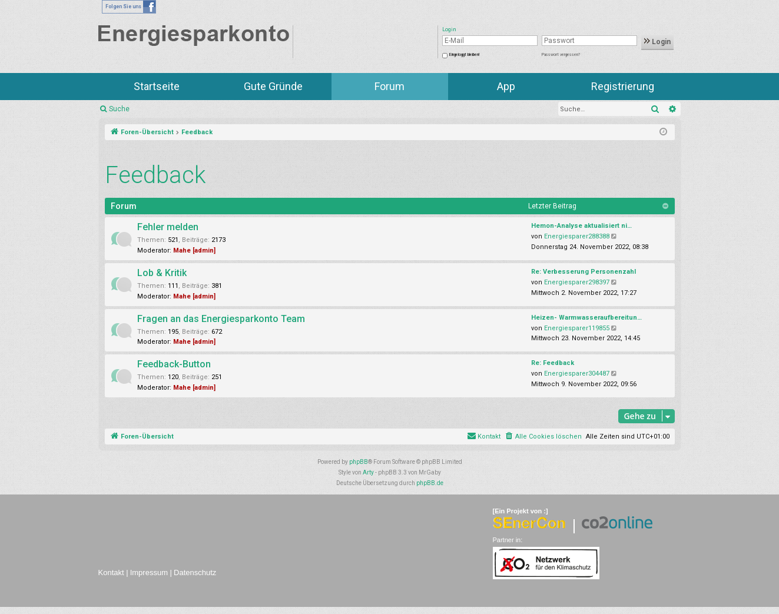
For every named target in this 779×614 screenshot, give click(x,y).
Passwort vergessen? (561, 54)
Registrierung (622, 86)
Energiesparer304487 (576, 373)
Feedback (155, 175)
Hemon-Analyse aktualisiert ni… (581, 226)
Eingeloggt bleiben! (464, 54)
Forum (389, 86)
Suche (119, 109)
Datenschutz (195, 572)
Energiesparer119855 (576, 328)
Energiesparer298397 (576, 282)
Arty (368, 472)
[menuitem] (543, 436)
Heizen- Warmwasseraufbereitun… (586, 317)
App (506, 86)
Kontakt (111, 572)
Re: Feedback (552, 363)
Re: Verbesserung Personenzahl (583, 272)
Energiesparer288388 (576, 236)
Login (657, 42)
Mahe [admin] (194, 250)
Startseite (157, 86)
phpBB (358, 462)
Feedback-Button (174, 364)
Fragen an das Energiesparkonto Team (221, 318)
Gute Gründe (273, 86)
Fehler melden (167, 227)
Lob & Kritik (162, 272)
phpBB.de (429, 483)
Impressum (149, 572)
